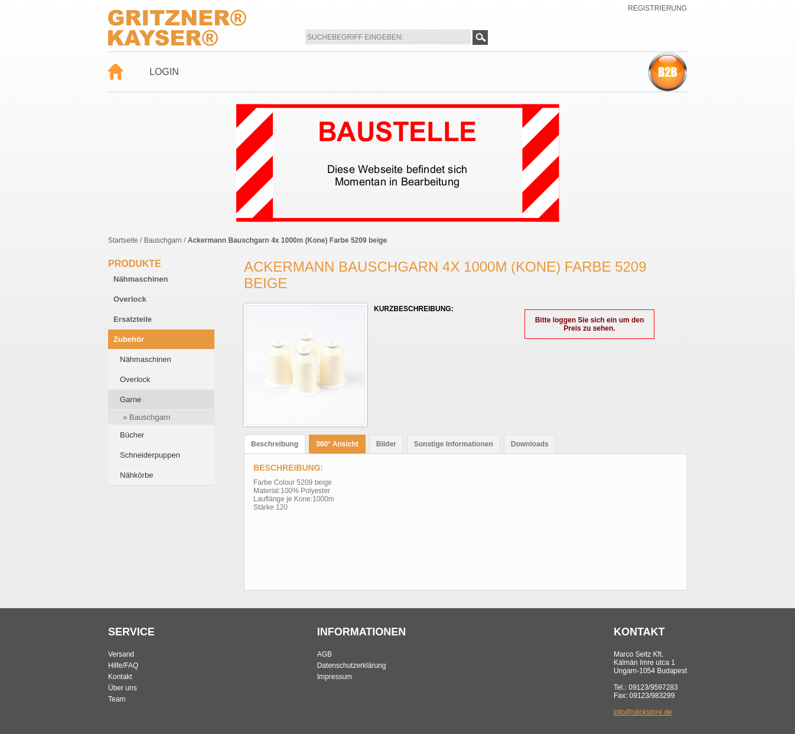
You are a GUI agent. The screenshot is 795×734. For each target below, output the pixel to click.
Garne (130, 399)
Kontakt (120, 677)
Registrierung (657, 8)
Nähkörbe (136, 475)
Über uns (122, 688)
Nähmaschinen (140, 279)
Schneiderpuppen (150, 455)
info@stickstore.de (643, 712)
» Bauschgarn (146, 417)
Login (164, 72)
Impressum (334, 677)
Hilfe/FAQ (123, 665)
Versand (121, 654)
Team (116, 699)
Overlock (129, 299)
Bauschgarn (163, 240)
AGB (324, 654)
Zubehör (128, 339)
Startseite (123, 240)
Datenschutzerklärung (351, 665)
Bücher (132, 434)
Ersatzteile (132, 319)
